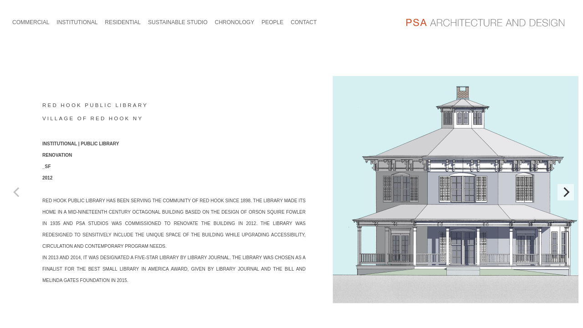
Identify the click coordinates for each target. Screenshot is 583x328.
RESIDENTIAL (123, 22)
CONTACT (304, 22)
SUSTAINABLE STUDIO (177, 22)
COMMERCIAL (30, 22)
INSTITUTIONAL (76, 22)
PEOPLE (272, 22)
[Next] (565, 192)
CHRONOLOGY (235, 22)
